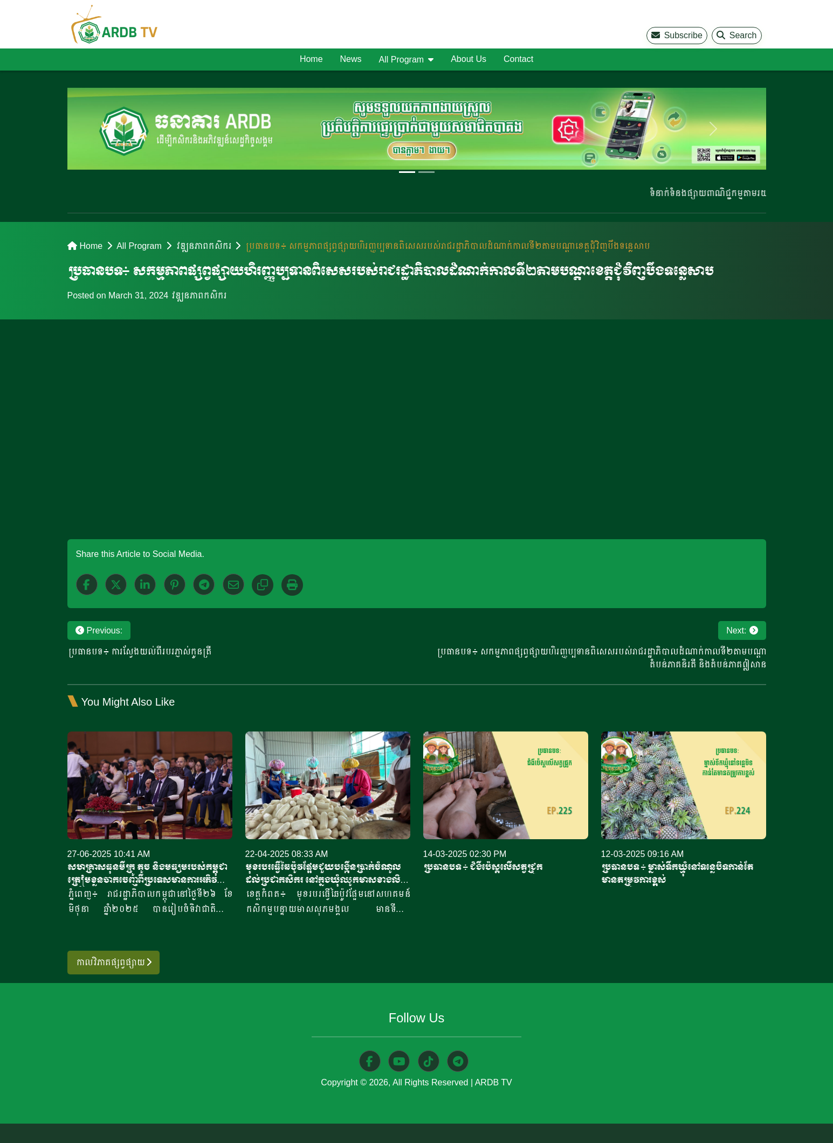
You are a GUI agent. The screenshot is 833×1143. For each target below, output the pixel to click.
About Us (468, 59)
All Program (139, 245)
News (351, 59)
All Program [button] (401, 59)
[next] (713, 128)
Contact (518, 59)
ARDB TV (493, 1083)
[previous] (119, 128)
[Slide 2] (426, 172)
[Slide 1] (407, 172)
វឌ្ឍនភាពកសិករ (203, 245)
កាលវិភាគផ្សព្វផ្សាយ (113, 962)
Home (311, 59)
